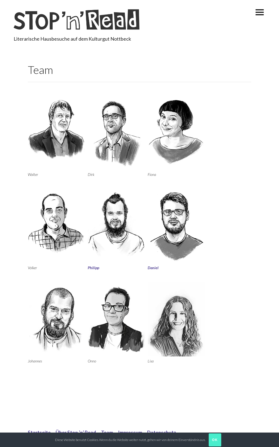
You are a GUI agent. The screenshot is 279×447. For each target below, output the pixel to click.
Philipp (93, 267)
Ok (215, 440)
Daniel (153, 267)
